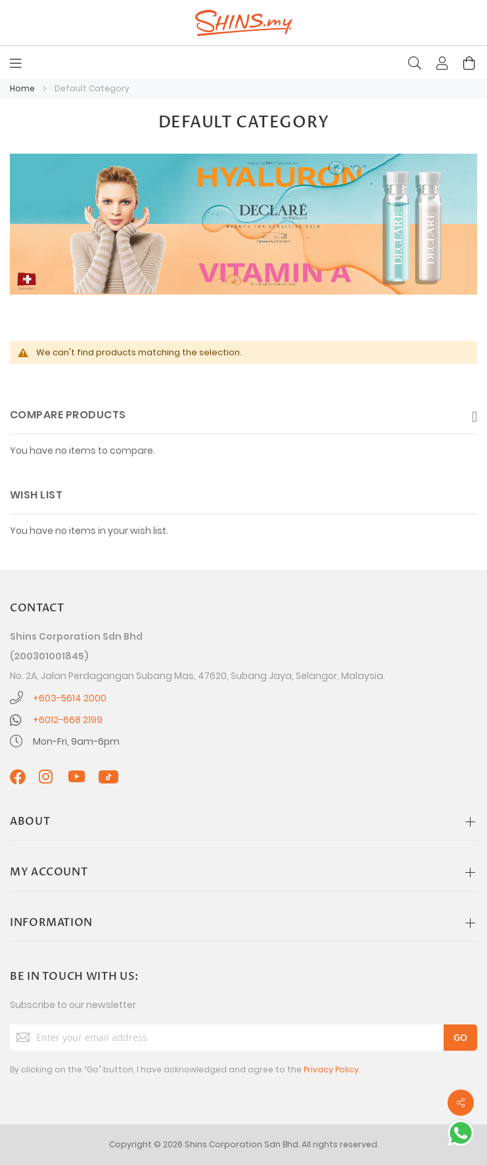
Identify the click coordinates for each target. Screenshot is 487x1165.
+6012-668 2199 (68, 719)
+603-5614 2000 (69, 698)
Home (23, 88)
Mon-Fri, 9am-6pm (76, 741)
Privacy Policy (331, 1069)
